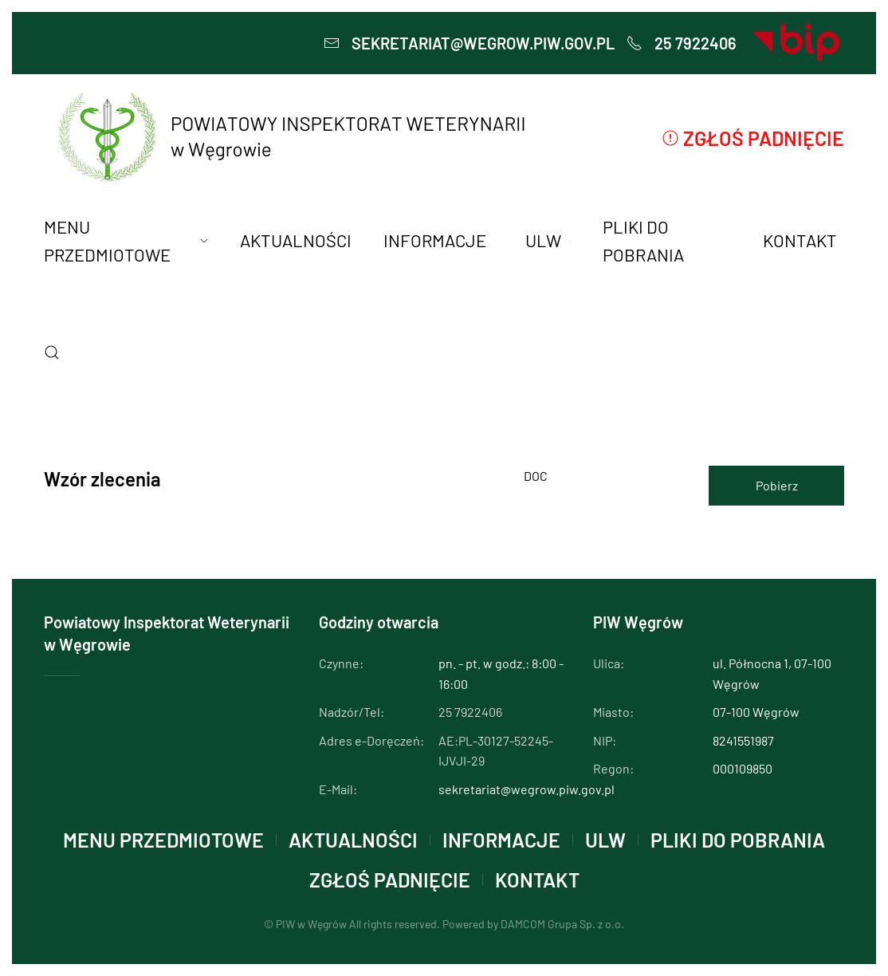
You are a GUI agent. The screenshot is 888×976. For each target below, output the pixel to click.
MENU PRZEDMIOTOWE (163, 840)
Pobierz (777, 485)
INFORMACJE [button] (434, 240)
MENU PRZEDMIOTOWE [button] (126, 240)
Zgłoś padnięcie (753, 138)
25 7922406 (682, 43)
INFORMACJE (501, 840)
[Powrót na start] (289, 137)
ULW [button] (547, 240)
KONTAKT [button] (800, 240)
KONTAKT (537, 879)
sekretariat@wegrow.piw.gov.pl (469, 43)
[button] (52, 352)
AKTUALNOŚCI (296, 240)
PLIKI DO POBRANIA (643, 240)
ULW (605, 840)
